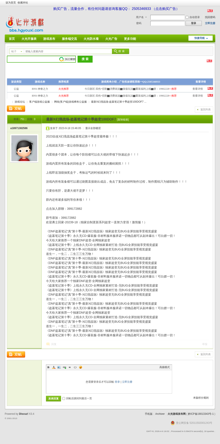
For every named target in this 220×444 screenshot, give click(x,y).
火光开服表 (29, 38)
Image (59, 367)
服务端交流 (69, 38)
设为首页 (11, 2)
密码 (138, 23)
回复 (54, 344)
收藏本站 (23, 2)
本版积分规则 (201, 397)
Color (54, 367)
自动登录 (193, 17)
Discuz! (23, 413)
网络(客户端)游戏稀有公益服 (70, 101)
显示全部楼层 (93, 128)
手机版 (149, 413)
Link (64, 367)
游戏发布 (49, 38)
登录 (117, 381)
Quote (70, 367)
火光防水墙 (91, 38)
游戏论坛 (20, 101)
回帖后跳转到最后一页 (77, 398)
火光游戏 (8, 102)
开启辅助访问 (214, 3)
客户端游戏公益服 (39, 101)
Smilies (80, 367)
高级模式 (164, 367)
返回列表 (205, 109)
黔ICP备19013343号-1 (201, 413)
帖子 (14, 51)
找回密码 (210, 17)
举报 (204, 344)
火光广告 (111, 38)
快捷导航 (199, 38)
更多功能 (130, 38)
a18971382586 (19, 128)
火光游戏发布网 (177, 413)
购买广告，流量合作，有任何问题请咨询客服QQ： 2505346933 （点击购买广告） (116, 9)
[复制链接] (123, 119)
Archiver (160, 413)
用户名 (140, 17)
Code (75, 367)
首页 (12, 38)
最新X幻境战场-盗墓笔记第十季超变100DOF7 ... (118, 101)
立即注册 (210, 23)
